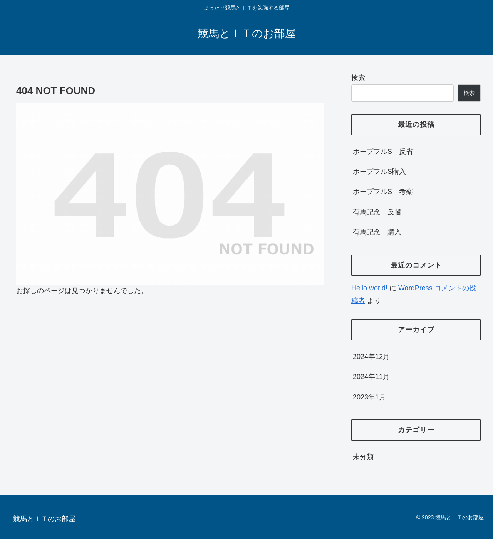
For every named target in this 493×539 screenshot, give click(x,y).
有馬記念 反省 (377, 212)
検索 (358, 78)
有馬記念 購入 (377, 232)
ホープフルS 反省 (383, 151)
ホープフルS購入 (379, 171)
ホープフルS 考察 (383, 191)
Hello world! (369, 288)
